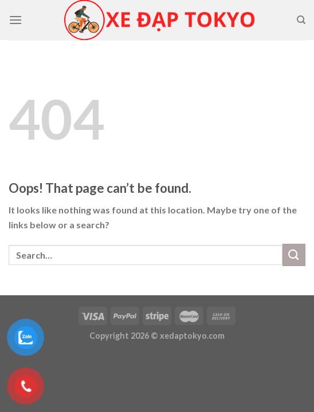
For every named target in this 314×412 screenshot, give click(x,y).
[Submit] (293, 255)
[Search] (301, 20)
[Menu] (15, 20)
